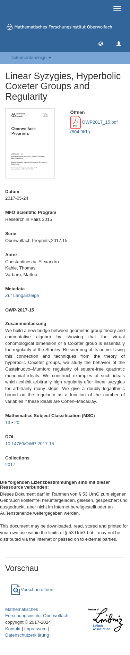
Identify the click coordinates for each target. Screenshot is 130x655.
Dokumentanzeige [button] (30, 57)
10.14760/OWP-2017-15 (29, 443)
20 (16, 422)
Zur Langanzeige (22, 295)
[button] (101, 43)
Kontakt (12, 628)
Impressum (35, 628)
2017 (10, 464)
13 (7, 422)
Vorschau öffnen (31, 589)
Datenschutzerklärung (27, 635)
